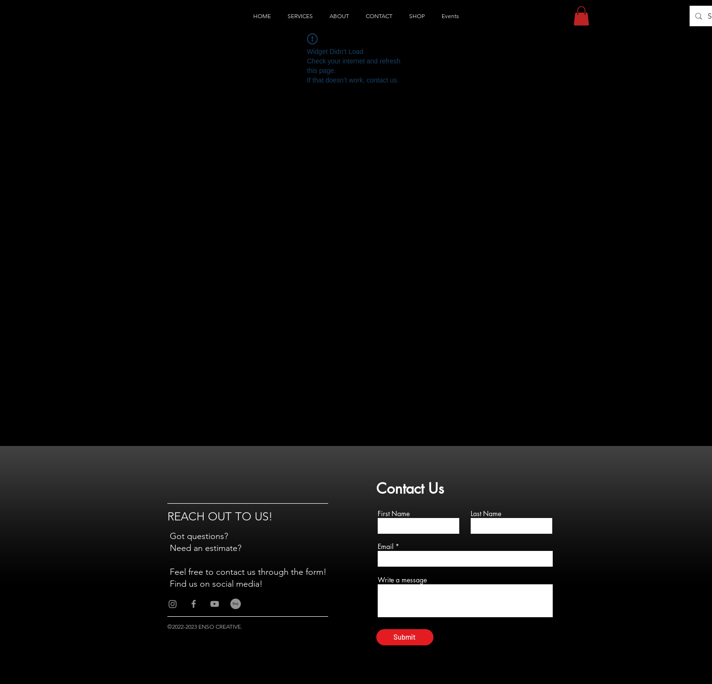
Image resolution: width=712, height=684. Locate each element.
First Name (394, 513)
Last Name (486, 513)
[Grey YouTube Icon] (214, 604)
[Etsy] (235, 604)
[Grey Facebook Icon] (193, 604)
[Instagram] (172, 604)
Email (385, 546)
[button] (581, 16)
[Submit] (404, 637)
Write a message (402, 580)
